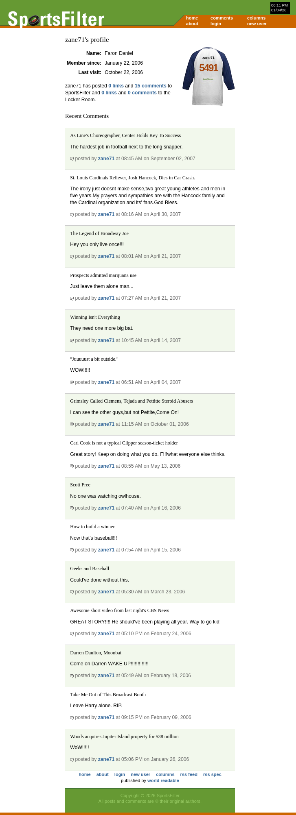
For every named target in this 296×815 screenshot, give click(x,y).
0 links (116, 86)
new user (257, 23)
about (192, 23)
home (192, 17)
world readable (163, 780)
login (215, 23)
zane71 (106, 158)
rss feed (188, 774)
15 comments (151, 86)
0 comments (142, 93)
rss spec (212, 774)
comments (221, 17)
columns (256, 17)
